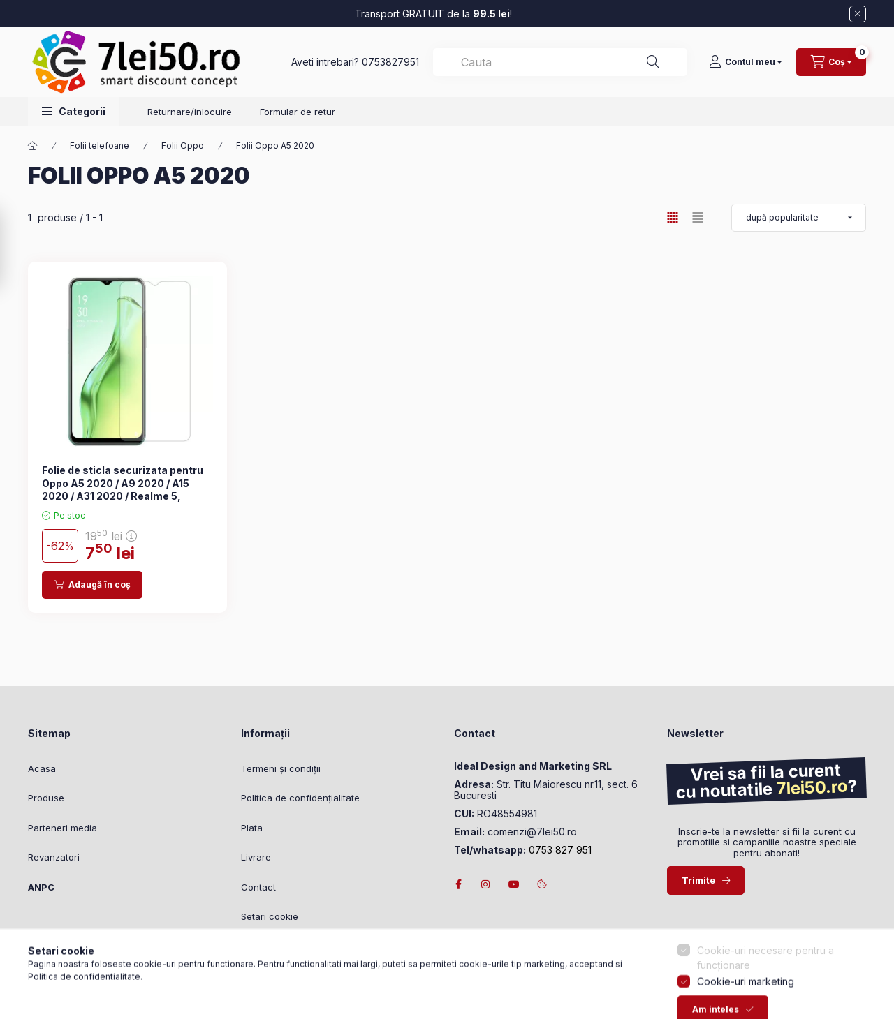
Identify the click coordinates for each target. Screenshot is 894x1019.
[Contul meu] (745, 62)
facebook (458, 884)
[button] (73, 111)
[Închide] (857, 14)
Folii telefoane (99, 145)
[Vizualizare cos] (831, 62)
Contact (258, 887)
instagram (486, 884)
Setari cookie (269, 916)
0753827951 (390, 62)
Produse (46, 797)
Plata (252, 827)
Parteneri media (62, 827)
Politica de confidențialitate (300, 797)
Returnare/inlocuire (189, 111)
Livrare (256, 857)
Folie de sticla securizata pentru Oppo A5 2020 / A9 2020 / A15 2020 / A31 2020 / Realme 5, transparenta (122, 489)
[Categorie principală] (33, 146)
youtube (514, 884)
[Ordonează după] (798, 218)
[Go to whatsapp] (33, 978)
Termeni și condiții (281, 768)
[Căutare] (653, 62)
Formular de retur (297, 111)
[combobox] (560, 62)
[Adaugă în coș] (92, 585)
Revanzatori (54, 857)
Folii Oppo (182, 145)
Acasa (42, 768)
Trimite (698, 880)
